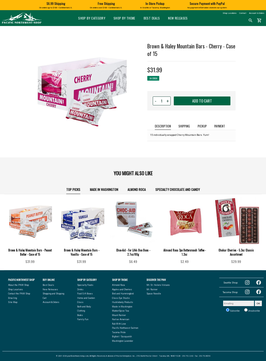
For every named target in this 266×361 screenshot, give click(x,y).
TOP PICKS (73, 189)
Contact (242, 13)
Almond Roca (137, 189)
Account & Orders (256, 13)
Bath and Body (84, 306)
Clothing (81, 311)
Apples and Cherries (122, 289)
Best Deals (152, 18)
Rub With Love (119, 324)
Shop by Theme (124, 18)
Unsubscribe (252, 310)
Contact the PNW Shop (19, 293)
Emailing (12, 298)
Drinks (80, 289)
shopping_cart (259, 20)
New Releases (178, 18)
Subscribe (233, 310)
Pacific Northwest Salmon (125, 328)
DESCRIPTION (163, 126)
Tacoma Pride (119, 332)
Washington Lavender (122, 341)
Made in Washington (104, 189)
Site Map (12, 302)
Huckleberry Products (122, 302)
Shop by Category (91, 18)
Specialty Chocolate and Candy (177, 189)
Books (80, 315)
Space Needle (154, 293)
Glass (80, 302)
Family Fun (82, 319)
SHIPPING (184, 126)
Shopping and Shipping (53, 293)
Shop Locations (229, 13)
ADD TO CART (202, 101)
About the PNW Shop (18, 285)
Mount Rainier (119, 315)
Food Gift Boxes (85, 293)
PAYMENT (219, 126)
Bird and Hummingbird (123, 293)
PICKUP (202, 126)
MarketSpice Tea (120, 311)
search (250, 20)
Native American (120, 319)
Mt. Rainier (152, 289)
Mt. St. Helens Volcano (158, 285)
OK (258, 303)
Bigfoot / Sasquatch (122, 336)
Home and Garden (86, 298)
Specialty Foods (85, 285)
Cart (44, 298)
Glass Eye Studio (121, 298)
